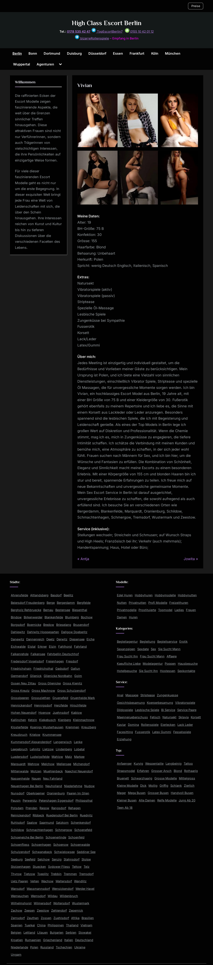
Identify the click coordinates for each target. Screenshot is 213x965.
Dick (143, 785)
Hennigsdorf (43, 705)
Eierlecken (168, 724)
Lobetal (79, 749)
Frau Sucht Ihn (127, 656)
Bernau (48, 610)
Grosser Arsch (161, 771)
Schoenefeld (83, 830)
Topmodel (165, 610)
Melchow (47, 764)
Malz (68, 756)
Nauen (36, 778)
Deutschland (84, 940)
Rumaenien (33, 940)
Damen (122, 617)
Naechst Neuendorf (79, 771)
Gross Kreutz (20, 690)
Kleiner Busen (127, 800)
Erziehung (124, 739)
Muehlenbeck (53, 771)
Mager (121, 793)
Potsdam (17, 808)
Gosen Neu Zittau (23, 683)
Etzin (52, 646)
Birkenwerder (33, 617)
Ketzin (32, 720)
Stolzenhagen (21, 866)
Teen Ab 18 (125, 807)
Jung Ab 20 (187, 800)
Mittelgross (187, 778)
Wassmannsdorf (38, 888)
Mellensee (64, 764)
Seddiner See (86, 852)
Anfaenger (124, 763)
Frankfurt (137, 53)
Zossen (46, 918)
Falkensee (38, 654)
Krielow (35, 734)
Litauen (42, 932)
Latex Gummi (161, 732)
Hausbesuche (188, 663)
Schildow (17, 830)
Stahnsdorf (71, 859)
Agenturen (45, 64)
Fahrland (80, 646)
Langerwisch (62, 742)
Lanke (78, 742)
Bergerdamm (66, 602)
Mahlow (57, 756)
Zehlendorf (59, 910)
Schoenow (60, 844)
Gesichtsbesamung (131, 702)
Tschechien (64, 947)
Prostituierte (147, 610)
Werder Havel (85, 888)
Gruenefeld (60, 698)
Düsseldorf (97, 53)
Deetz (50, 639)
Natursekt (169, 717)
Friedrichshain (21, 668)
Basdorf (56, 595)
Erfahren (143, 771)
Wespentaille (154, 763)
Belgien (16, 932)
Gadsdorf (62, 668)
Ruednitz (86, 815)
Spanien (16, 925)
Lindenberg (64, 749)
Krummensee (51, 734)
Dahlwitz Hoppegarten (43, 632)
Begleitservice (167, 641)
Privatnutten (137, 602)
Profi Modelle (157, 602)
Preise (195, 6)
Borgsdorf (18, 624)
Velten (34, 881)
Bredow (48, 624)
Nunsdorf (17, 793)
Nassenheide (20, 778)
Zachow (16, 910)
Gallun (75, 668)
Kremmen (72, 727)
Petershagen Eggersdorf (56, 800)
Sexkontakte (186, 671)
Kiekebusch (47, 720)
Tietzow (29, 874)
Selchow (43, 859)
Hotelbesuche (127, 671)
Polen (34, 947)
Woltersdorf (61, 903)
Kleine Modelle (127, 785)
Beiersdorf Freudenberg (28, 602)
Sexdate (143, 649)
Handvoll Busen (182, 793)
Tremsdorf (86, 874)
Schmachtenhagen (39, 830)
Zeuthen (33, 918)
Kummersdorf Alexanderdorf (31, 742)
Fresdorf (72, 661)
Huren (133, 617)
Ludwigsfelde (40, 756)
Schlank (176, 785)
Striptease (147, 695)
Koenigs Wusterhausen (46, 727)
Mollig (153, 785)
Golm (78, 676)
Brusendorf (81, 624)
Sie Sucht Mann (169, 649)
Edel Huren (125, 595)
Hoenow (44, 712)
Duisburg (74, 53)
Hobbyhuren (144, 595)
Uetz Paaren (19, 881)
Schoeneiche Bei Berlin (27, 837)
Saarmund (46, 822)
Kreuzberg (88, 727)
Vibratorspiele (185, 702)
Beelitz (68, 595)
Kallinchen (18, 720)
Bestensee (62, 610)
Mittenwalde (19, 771)
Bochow (87, 617)
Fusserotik (142, 732)
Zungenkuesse (167, 695)
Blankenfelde (54, 617)
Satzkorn (62, 822)
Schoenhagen (41, 844)
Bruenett (123, 778)
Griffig (164, 785)
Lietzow (48, 749)
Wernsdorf (38, 896)
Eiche (90, 639)
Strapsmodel (126, 771)
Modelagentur (153, 663)
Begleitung (147, 641)
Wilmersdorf (42, 903)
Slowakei (84, 932)
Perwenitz (30, 800)
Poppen (170, 663)
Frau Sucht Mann (152, 656)
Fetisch (155, 717)
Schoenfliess (20, 844)
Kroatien (17, 940)
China (41, 925)
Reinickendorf (21, 815)
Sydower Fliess (59, 866)
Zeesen (29, 910)
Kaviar (121, 724)
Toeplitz (43, 874)
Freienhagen (55, 661)
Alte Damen (147, 800)
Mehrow (33, 764)
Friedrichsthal (43, 668)
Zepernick (76, 910)
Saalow (32, 822)
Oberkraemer (35, 793)
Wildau (53, 896)
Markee (79, 756)
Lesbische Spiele (147, 710)
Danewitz (17, 639)
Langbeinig (174, 763)
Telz (86, 866)
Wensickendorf (62, 888)
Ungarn (16, 954)
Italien (68, 940)
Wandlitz (80, 881)
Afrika (75, 918)
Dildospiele (125, 710)
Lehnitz (35, 749)
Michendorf (81, 764)
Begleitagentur (127, 641)
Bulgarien (56, 932)
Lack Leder (185, 724)
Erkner (42, 646)
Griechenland (52, 940)
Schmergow (63, 830)
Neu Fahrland (52, 778)
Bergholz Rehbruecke (26, 610)
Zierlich (189, 785)
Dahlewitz (18, 632)
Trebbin (56, 874)
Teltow (77, 866)
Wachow (47, 881)
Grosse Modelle (165, 778)
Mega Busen (137, 793)
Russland (47, 947)
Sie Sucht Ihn (148, 671)
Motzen (36, 771)
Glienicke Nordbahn (58, 676)
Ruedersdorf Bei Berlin (62, 815)
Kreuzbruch (19, 734)
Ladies (179, 610)
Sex (153, 649)
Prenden (31, 808)
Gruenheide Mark (82, 698)
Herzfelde (61, 705)
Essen (118, 53)
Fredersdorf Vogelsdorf (27, 661)
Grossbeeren (20, 698)
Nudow (89, 786)
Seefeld (30, 859)
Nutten (122, 602)
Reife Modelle (167, 800)
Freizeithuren (178, 602)
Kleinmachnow (83, 720)
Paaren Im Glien (78, 793)
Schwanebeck (42, 852)
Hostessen (167, 671)
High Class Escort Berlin (106, 23)
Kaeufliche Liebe (129, 663)
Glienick (36, 676)
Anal (120, 695)
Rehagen (74, 808)
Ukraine (79, 947)
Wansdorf (18, 888)
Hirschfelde (78, 705)
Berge (51, 602)
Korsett (196, 717)
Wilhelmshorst (21, 903)
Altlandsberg (39, 595)
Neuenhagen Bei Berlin (27, 786)
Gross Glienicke (49, 683)
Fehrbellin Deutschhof (63, 654)
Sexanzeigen (126, 649)
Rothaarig (191, 771)
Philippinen (56, 925)
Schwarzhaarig (141, 778)
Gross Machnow (43, 690)
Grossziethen (40, 698)
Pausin (16, 800)
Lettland (29, 932)
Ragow (44, 808)
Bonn (32, 53)
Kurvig (138, 763)
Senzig (57, 859)
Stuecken (39, 866)
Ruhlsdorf (18, 822)
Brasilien (88, 918)
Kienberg (64, 720)
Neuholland (53, 786)
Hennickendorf (21, 705)
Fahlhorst (65, 646)
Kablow (76, 712)
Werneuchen (20, 896)
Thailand (72, 925)
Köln (154, 53)
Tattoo (188, 763)
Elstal (32, 646)
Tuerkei (30, 925)
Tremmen (70, 874)
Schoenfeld (76, 837)
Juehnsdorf (61, 712)
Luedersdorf (19, 756)
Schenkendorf (81, 822)
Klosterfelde (19, 727)
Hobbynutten (187, 595)
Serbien (71, 932)
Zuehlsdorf (61, 918)
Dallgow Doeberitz (74, 632)
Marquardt (18, 764)
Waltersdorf (64, 881)
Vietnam (86, 925)
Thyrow (16, 874)
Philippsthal (84, 800)
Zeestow (43, 910)
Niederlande (19, 947)
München (172, 53)
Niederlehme (73, 786)
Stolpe (86, 859)
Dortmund (52, 53)
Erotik (183, 641)
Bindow (16, 617)
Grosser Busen (158, 793)
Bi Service (168, 710)
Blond (178, 771)
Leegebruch (19, 749)
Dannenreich (35, 639)
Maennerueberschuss (132, 717)
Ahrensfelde (19, 595)
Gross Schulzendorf (71, 690)
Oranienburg (56, 793)
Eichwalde (18, 646)
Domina (133, 724)
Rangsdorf (58, 808)
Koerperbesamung (160, 702)
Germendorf (19, 676)
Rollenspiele (150, 724)
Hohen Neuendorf (23, 712)
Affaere (172, 656)
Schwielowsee (64, 852)
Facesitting (125, 732)
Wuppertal (21, 64)
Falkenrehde (19, 654)
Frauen (191, 610)
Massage (131, 695)
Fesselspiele (182, 732)
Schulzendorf (20, 852)
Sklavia (183, 717)
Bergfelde (83, 602)
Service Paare (186, 710)
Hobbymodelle (165, 595)
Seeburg (17, 859)
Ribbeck (38, 815)
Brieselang (63, 624)
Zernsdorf (18, 918)
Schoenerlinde (56, 837)
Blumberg (72, 617)
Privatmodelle (126, 610)
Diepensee (76, 639)
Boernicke (34, 624)
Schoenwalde (80, 844)
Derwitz (62, 639)
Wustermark (80, 903)
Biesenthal (79, 610)
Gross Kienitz (72, 683)
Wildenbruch (69, 896)
